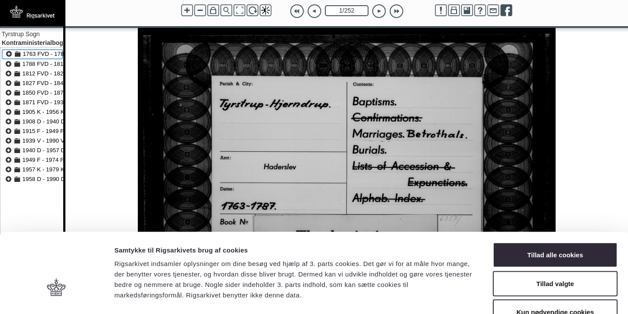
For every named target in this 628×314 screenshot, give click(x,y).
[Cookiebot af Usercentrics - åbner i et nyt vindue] (56, 297)
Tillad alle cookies (555, 199)
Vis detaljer (453, 296)
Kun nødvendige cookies (555, 256)
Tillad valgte (555, 228)
